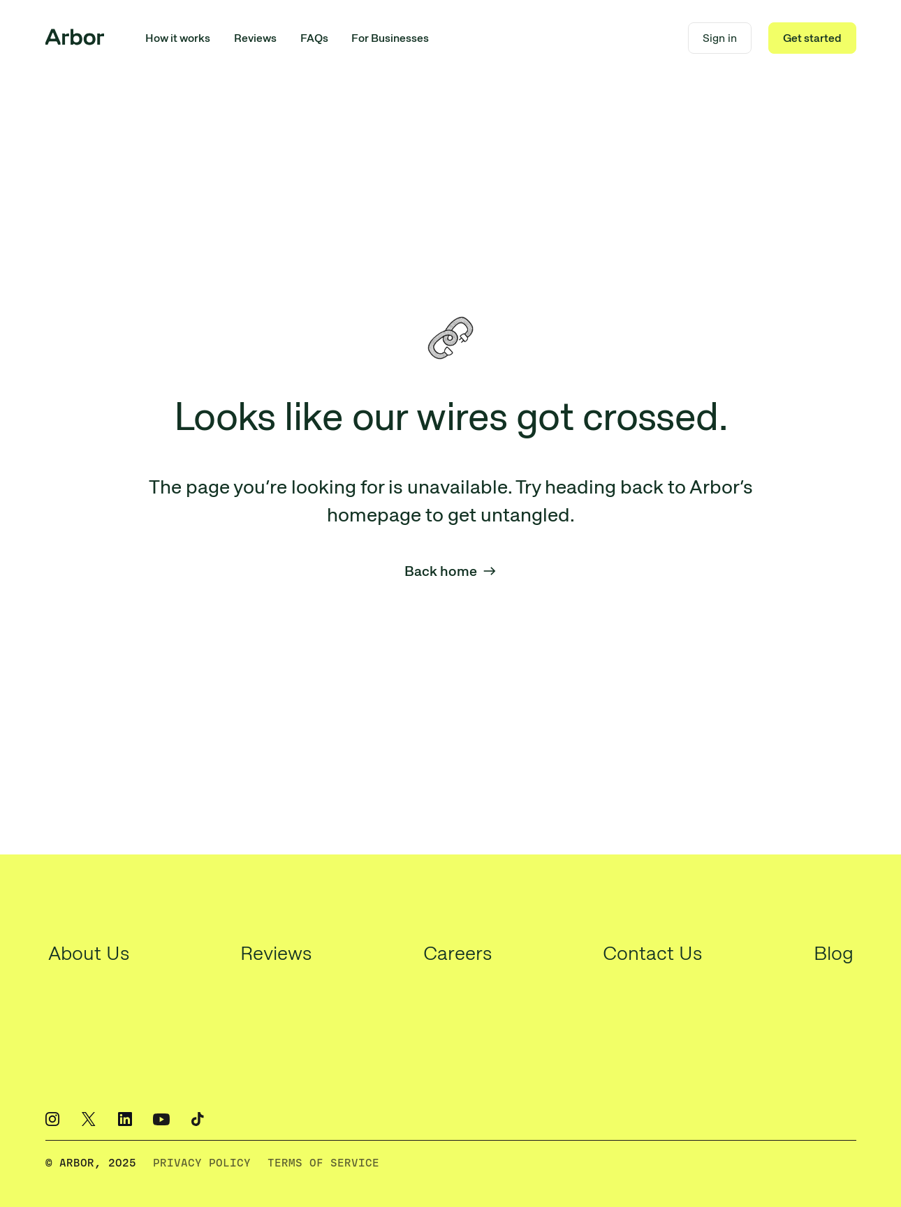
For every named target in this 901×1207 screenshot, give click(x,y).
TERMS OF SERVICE (323, 1162)
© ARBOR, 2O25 (90, 1162)
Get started (812, 38)
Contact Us (652, 952)
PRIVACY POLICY (202, 1162)
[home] (74, 38)
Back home (450, 571)
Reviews (255, 38)
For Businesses (390, 38)
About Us (88, 952)
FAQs (314, 38)
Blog (834, 952)
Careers (457, 952)
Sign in (720, 38)
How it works (177, 38)
